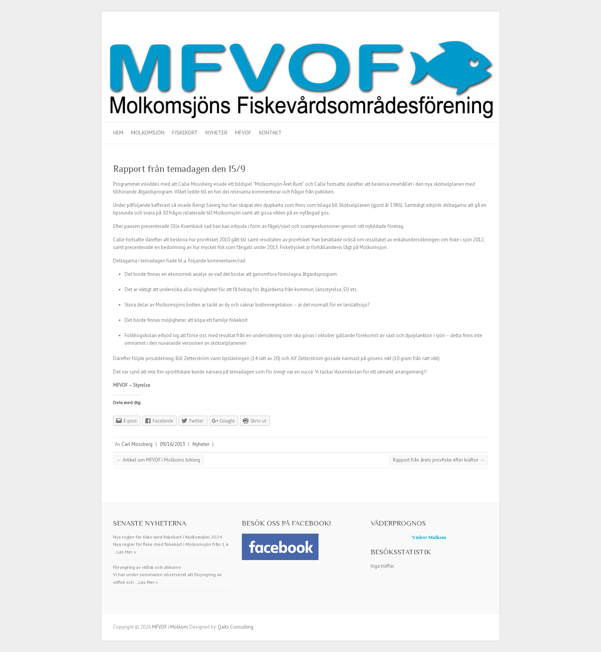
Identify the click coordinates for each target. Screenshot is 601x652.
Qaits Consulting (235, 627)
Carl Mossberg (137, 444)
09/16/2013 (172, 444)
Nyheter (216, 132)
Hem (118, 132)
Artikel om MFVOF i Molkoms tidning (158, 460)
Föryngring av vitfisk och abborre (147, 567)
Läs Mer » (126, 552)
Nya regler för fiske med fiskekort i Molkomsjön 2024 (167, 537)
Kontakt (270, 132)
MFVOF (243, 132)
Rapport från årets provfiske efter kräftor (438, 460)
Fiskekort (185, 132)
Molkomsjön (147, 132)
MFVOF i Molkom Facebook (482, 32)
